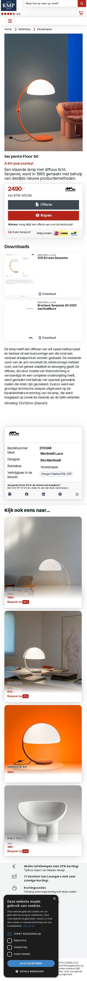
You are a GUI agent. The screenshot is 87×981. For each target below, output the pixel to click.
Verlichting (24, 29)
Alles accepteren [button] (31, 963)
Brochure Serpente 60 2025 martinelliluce (59, 305)
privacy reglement (63, 974)
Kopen (43, 215)
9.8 (10, 14)
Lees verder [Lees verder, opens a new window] (28, 925)
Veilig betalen (57, 233)
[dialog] (31, 936)
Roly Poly (15, 838)
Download (47, 294)
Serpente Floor (19, 589)
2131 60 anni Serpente (59, 257)
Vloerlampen (44, 29)
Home (8, 29)
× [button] (54, 898)
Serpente (14, 683)
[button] (31, 971)
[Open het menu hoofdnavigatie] (10, 21)
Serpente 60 (17, 767)
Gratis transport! (19, 232)
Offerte (43, 204)
